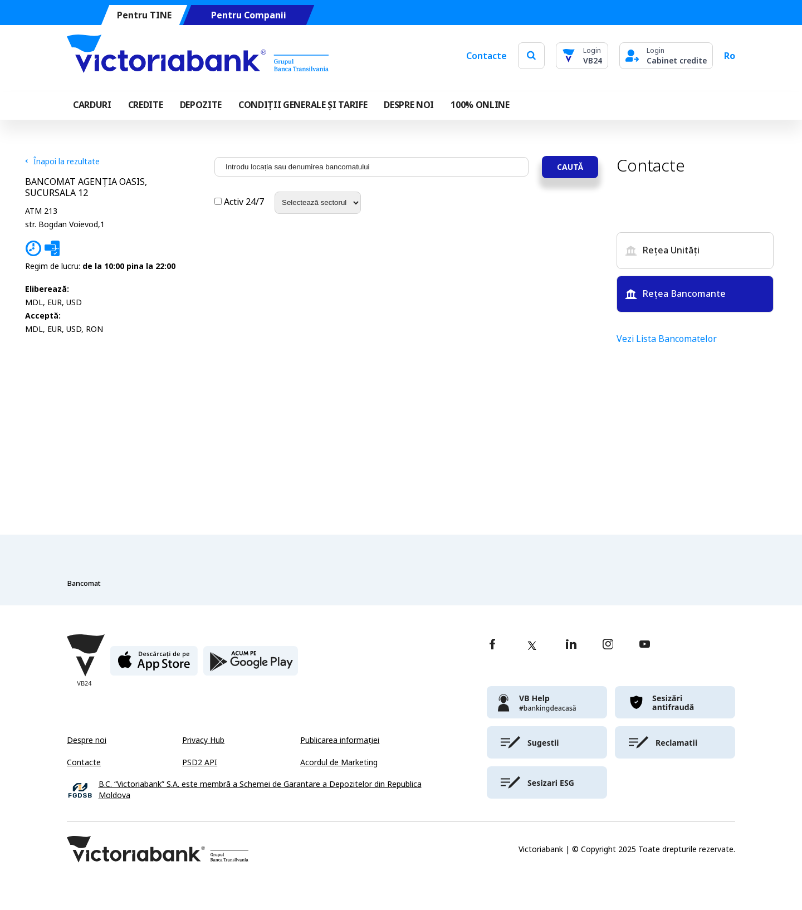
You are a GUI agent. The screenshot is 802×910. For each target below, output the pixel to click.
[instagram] (607, 645)
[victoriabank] (547, 702)
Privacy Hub (203, 740)
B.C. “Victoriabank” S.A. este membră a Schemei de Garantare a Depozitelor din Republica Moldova (260, 790)
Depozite (201, 104)
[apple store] (154, 665)
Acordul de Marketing (339, 762)
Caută (570, 167)
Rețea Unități (662, 250)
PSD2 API (199, 762)
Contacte (486, 55)
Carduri (92, 104)
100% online (480, 104)
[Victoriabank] (198, 56)
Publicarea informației (339, 740)
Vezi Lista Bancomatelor (667, 338)
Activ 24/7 (240, 201)
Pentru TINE (144, 15)
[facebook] (492, 645)
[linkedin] (571, 645)
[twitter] (532, 645)
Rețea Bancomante (675, 293)
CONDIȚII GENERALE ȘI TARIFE (302, 104)
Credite (145, 104)
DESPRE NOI (409, 104)
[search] (531, 55)
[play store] (250, 665)
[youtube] (645, 645)
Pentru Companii (248, 15)
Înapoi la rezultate (62, 161)
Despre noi (86, 740)
